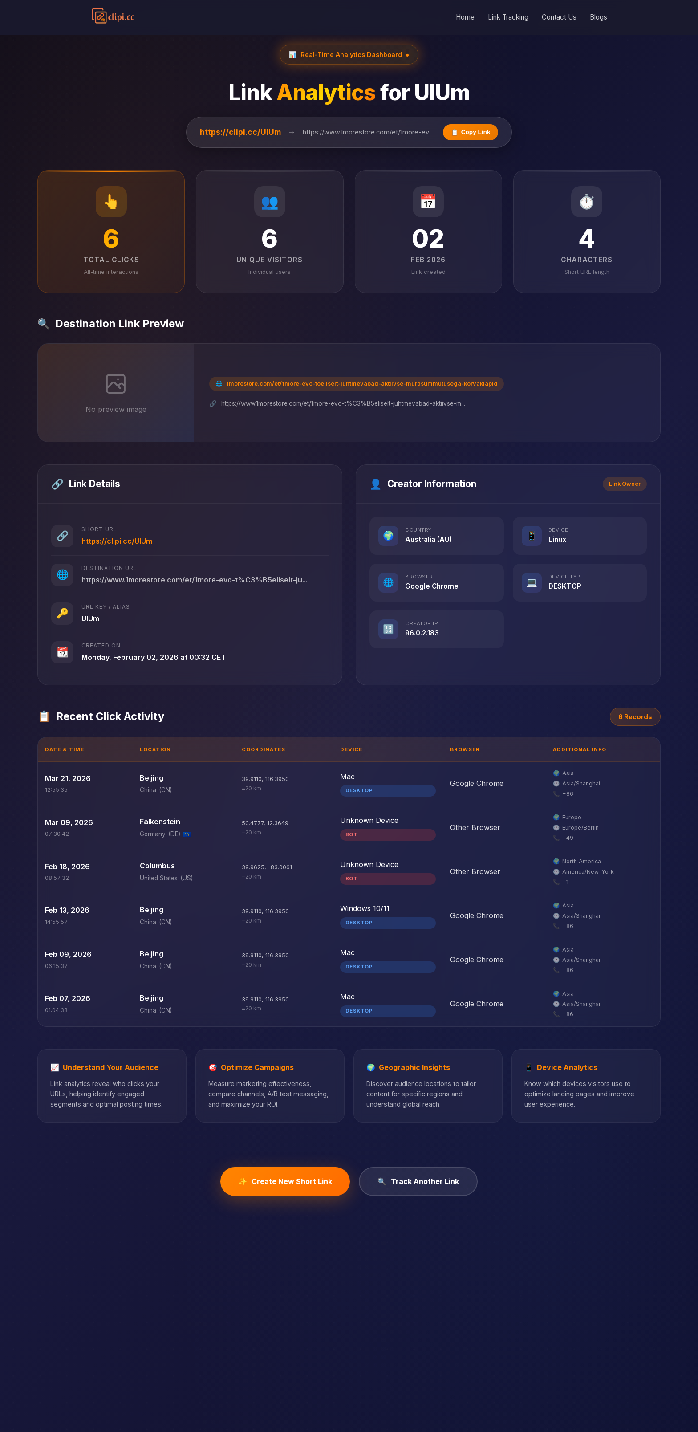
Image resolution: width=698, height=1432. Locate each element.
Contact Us (559, 17)
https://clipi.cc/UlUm (240, 132)
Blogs (598, 17)
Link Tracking (508, 17)
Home (465, 17)
